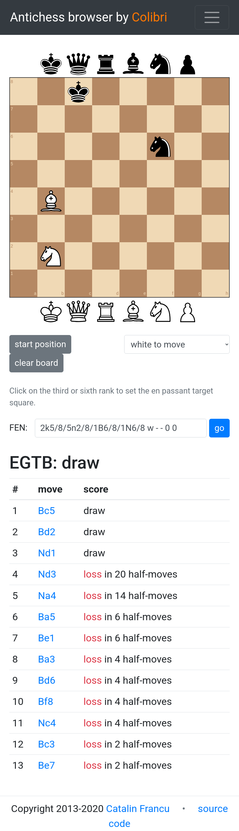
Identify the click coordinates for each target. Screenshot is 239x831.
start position (40, 344)
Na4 (47, 596)
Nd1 (47, 553)
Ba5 (46, 617)
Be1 (46, 638)
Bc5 (46, 511)
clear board (36, 363)
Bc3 (46, 744)
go (219, 428)
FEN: (18, 428)
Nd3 (47, 574)
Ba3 (46, 659)
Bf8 (45, 701)
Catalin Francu (138, 808)
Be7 (46, 765)
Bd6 (46, 680)
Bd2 (46, 532)
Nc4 (47, 723)
